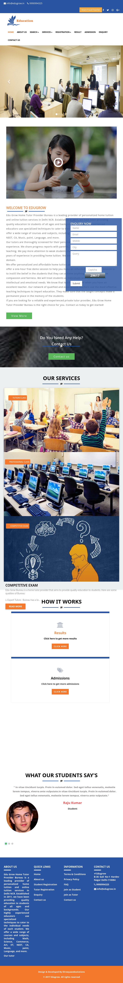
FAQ (66, 884)
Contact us (14, 40)
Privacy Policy (71, 879)
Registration (63, 32)
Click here (60, 691)
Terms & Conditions (75, 874)
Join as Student (72, 889)
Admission (90, 32)
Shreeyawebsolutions (73, 971)
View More (19, 315)
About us (22, 32)
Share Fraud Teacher (91, 9)
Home (11, 32)
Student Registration (45, 884)
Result (77, 32)
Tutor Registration (44, 889)
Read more (15, 606)
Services (47, 32)
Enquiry (103, 32)
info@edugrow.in (15, 3)
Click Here (60, 646)
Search (34, 32)
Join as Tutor (71, 894)
